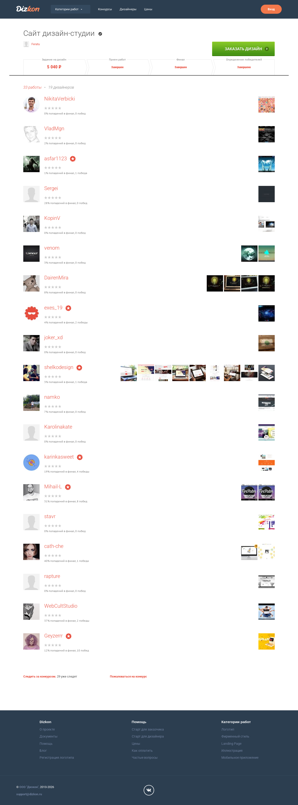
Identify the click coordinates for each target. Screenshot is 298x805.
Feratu (31, 44)
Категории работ (68, 9)
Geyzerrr (57, 636)
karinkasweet (63, 457)
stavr (49, 516)
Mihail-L (57, 487)
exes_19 (57, 308)
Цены (148, 9)
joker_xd (53, 337)
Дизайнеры (128, 9)
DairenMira (56, 278)
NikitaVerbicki (59, 99)
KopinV (52, 218)
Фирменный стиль (235, 736)
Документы (49, 736)
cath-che (53, 546)
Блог (43, 750)
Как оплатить (142, 750)
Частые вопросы (145, 757)
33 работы (32, 87)
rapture (52, 576)
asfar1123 (60, 158)
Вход (271, 9)
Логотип (227, 729)
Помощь (46, 743)
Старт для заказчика (148, 729)
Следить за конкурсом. (39, 676)
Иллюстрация (232, 750)
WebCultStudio (60, 606)
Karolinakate (58, 427)
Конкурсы (105, 9)
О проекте (47, 729)
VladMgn (54, 128)
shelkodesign (63, 367)
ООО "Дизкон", (29, 787)
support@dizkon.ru (29, 794)
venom (52, 248)
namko (52, 397)
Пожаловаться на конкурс (128, 676)
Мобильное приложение (239, 757)
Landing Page (231, 743)
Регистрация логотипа (57, 757)
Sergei (51, 188)
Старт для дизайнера (148, 736)
